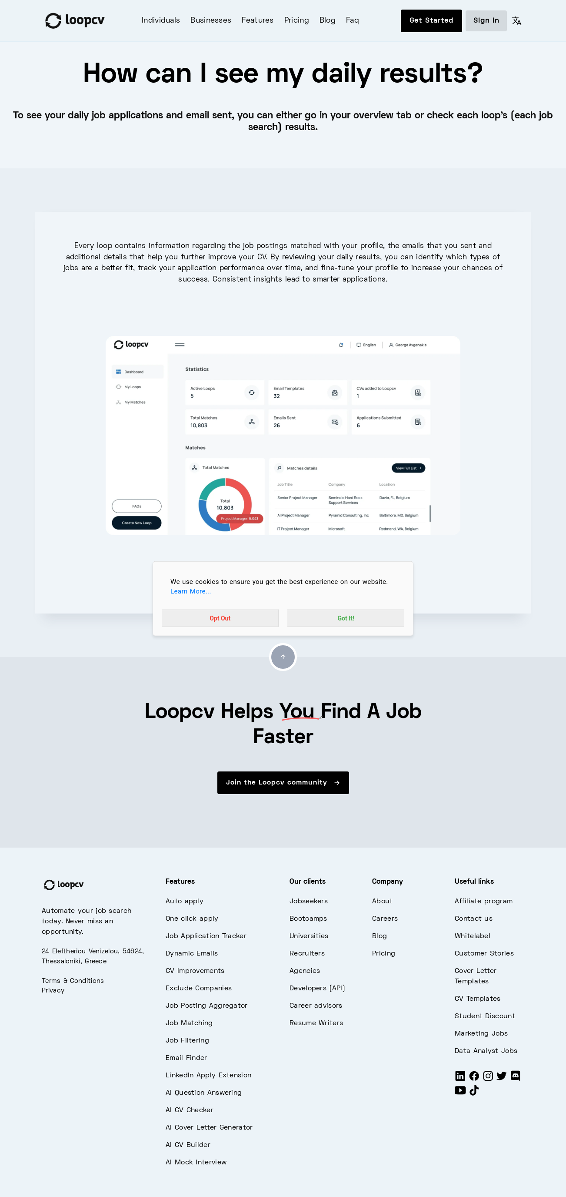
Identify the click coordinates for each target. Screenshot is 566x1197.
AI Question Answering (204, 1093)
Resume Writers (316, 1023)
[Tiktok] (474, 1094)
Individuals (161, 20)
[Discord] (515, 1079)
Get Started (431, 21)
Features (257, 20)
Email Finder (186, 1058)
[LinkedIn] (460, 1079)
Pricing (296, 20)
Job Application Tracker (206, 936)
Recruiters (307, 954)
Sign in (486, 21)
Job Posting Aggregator (207, 1006)
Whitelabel (472, 936)
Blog (328, 20)
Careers (385, 919)
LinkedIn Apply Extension (208, 1076)
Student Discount (485, 1016)
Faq (352, 20)
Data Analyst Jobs (486, 1051)
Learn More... (190, 591)
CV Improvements (195, 971)
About (382, 902)
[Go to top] (283, 657)
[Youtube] (460, 1094)
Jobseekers (309, 902)
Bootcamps (308, 919)
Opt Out (220, 618)
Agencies (305, 971)
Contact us (474, 919)
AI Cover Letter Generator (209, 1128)
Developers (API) (317, 989)
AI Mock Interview (196, 1163)
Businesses (210, 20)
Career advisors (316, 1006)
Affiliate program (484, 902)
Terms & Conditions (73, 981)
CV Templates (478, 999)
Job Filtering (187, 1041)
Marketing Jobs (481, 1034)
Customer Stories (484, 954)
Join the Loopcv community (283, 782)
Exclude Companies (199, 989)
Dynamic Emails (192, 954)
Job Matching (189, 1023)
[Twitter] (501, 1079)
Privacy (53, 991)
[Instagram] (488, 1079)
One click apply (192, 919)
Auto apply (184, 902)
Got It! (346, 618)
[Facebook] (474, 1079)
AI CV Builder (188, 1145)
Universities (309, 936)
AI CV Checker (189, 1110)
